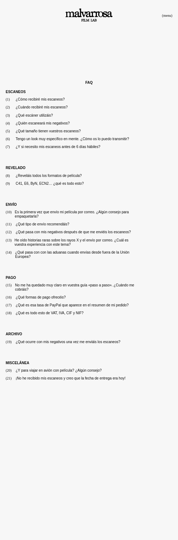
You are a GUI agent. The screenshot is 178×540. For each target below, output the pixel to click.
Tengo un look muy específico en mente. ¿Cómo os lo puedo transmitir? (72, 139)
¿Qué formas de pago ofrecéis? (41, 297)
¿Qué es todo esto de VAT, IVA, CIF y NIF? (50, 313)
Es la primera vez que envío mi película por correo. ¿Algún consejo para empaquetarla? (72, 214)
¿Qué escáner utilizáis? (34, 115)
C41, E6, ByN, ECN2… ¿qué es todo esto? (50, 183)
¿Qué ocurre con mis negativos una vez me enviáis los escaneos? (68, 342)
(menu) (167, 15)
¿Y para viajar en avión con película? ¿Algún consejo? (59, 370)
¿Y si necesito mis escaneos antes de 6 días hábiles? (58, 147)
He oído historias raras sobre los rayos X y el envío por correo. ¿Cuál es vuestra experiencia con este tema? (72, 242)
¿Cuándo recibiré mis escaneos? (42, 107)
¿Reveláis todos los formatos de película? (49, 176)
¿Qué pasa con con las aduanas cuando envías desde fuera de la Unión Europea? (72, 254)
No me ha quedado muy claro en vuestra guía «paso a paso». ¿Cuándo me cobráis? (74, 287)
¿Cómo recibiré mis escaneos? (40, 99)
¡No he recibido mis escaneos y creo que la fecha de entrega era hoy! (71, 378)
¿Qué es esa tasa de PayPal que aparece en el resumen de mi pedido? (72, 305)
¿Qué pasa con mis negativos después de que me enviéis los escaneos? (73, 232)
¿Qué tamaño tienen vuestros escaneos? (48, 131)
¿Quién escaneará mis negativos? (43, 123)
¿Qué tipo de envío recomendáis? (42, 224)
